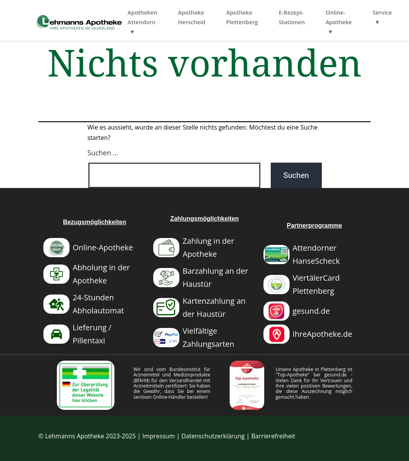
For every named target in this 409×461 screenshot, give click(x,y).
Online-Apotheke (366, 17)
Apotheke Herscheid (219, 17)
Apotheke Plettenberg (269, 17)
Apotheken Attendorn (169, 17)
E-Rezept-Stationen (319, 17)
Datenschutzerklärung (213, 436)
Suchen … (103, 152)
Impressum (158, 436)
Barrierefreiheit (273, 436)
